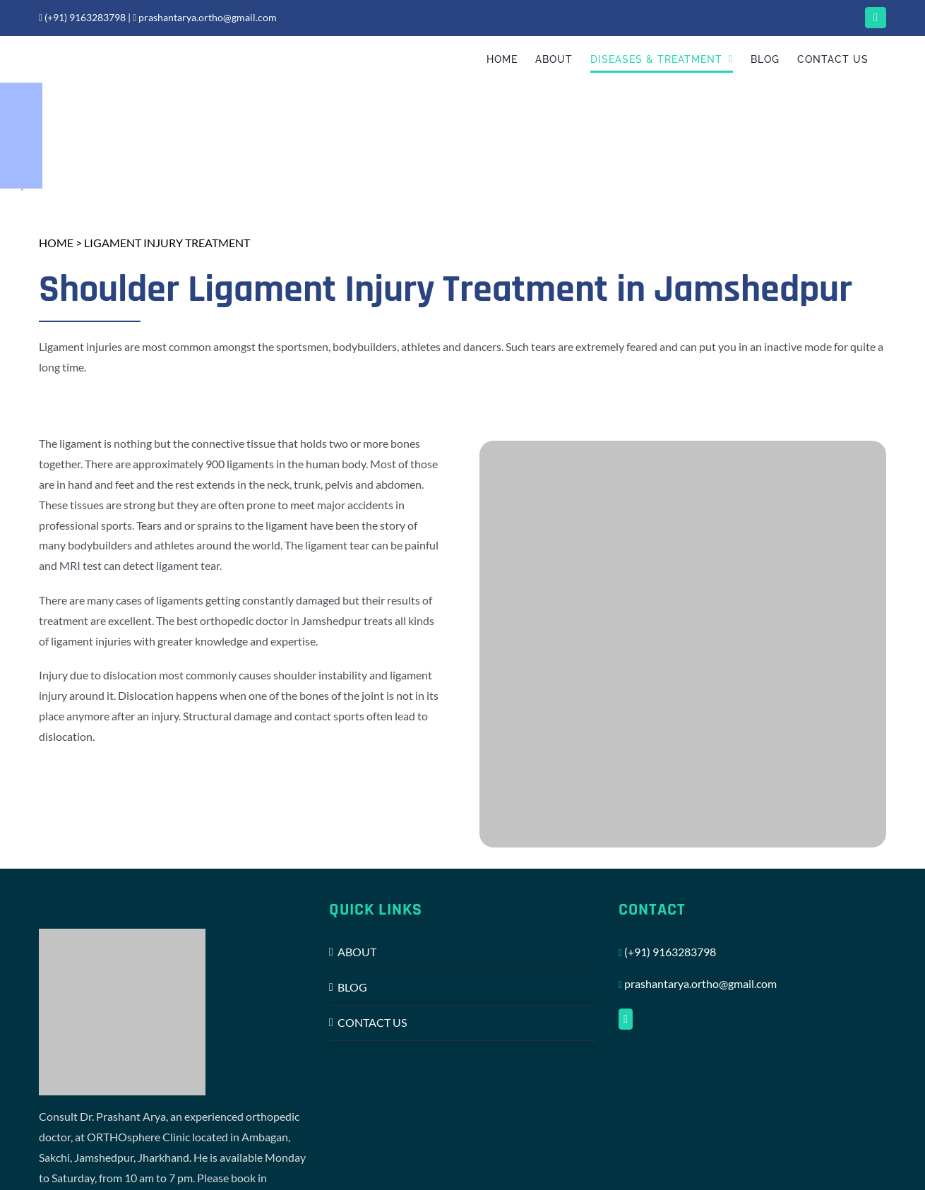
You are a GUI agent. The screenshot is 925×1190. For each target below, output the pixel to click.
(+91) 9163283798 (82, 17)
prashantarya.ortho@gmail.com (205, 17)
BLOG (352, 987)
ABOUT (357, 951)
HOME (56, 242)
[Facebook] (626, 1019)
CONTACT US (372, 1022)
